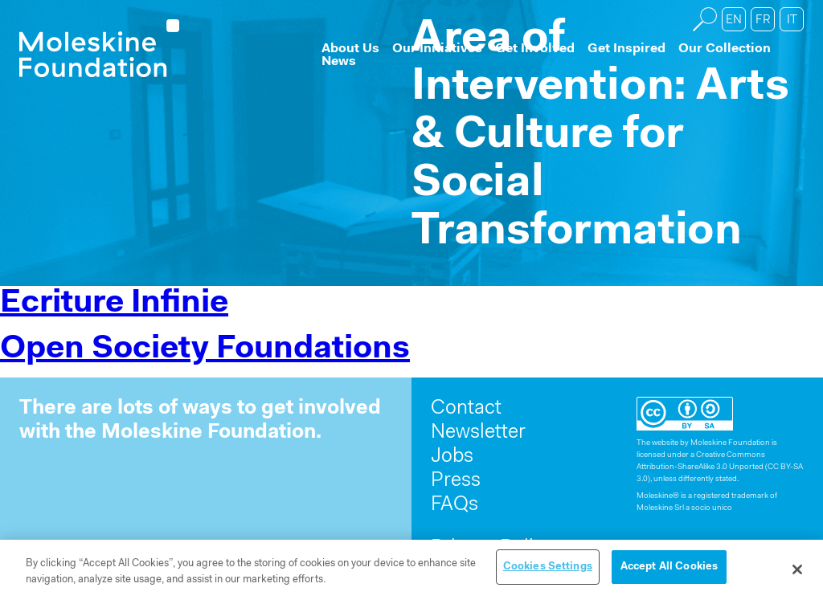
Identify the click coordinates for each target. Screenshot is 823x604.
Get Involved (535, 49)
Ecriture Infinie (114, 304)
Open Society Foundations (205, 349)
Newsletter (478, 432)
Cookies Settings (547, 566)
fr (763, 20)
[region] (411, 572)
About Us (350, 49)
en (734, 20)
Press (456, 481)
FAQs (454, 505)
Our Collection (724, 49)
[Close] (797, 569)
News (338, 61)
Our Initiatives (437, 49)
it (792, 20)
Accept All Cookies (669, 566)
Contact (466, 408)
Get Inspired (626, 49)
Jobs (452, 457)
